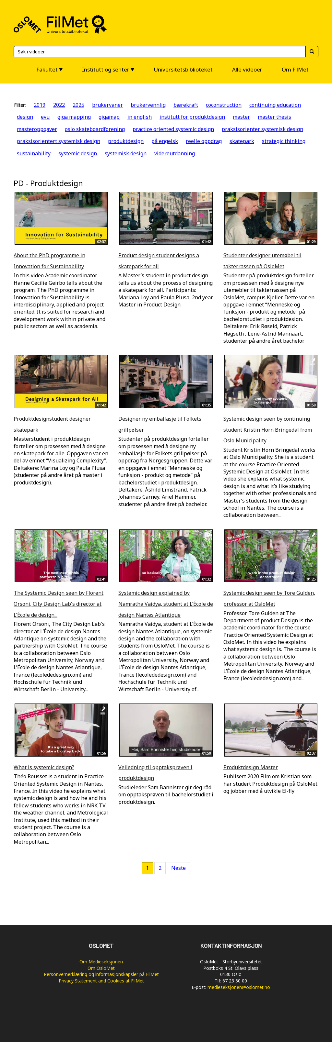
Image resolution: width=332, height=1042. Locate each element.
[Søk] (159, 51)
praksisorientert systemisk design (58, 141)
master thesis (274, 116)
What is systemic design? (44, 767)
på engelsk (164, 141)
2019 (39, 104)
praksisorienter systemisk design (262, 129)
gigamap (109, 116)
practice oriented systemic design (173, 129)
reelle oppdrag (204, 141)
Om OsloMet (101, 968)
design (25, 116)
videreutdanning (174, 153)
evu (45, 116)
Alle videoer (247, 69)
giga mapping (74, 116)
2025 (78, 104)
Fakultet (47, 69)
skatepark (242, 141)
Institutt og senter (105, 69)
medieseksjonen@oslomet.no (239, 987)
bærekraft (185, 104)
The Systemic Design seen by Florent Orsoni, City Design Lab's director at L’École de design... (58, 603)
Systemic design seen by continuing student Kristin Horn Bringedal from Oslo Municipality (267, 429)
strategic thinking (283, 141)
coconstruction (224, 104)
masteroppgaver (37, 129)
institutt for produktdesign (192, 116)
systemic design (77, 153)
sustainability (34, 153)
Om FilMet (295, 69)
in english (139, 116)
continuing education (275, 104)
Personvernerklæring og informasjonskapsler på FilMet (101, 974)
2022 (59, 104)
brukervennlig (148, 104)
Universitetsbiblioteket (183, 69)
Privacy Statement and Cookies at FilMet (101, 981)
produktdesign (126, 141)
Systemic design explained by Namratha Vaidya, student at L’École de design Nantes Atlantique (165, 603)
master (241, 116)
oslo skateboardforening (95, 129)
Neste (178, 867)
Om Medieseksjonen (101, 962)
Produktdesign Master (250, 767)
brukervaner (107, 104)
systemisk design (126, 153)
